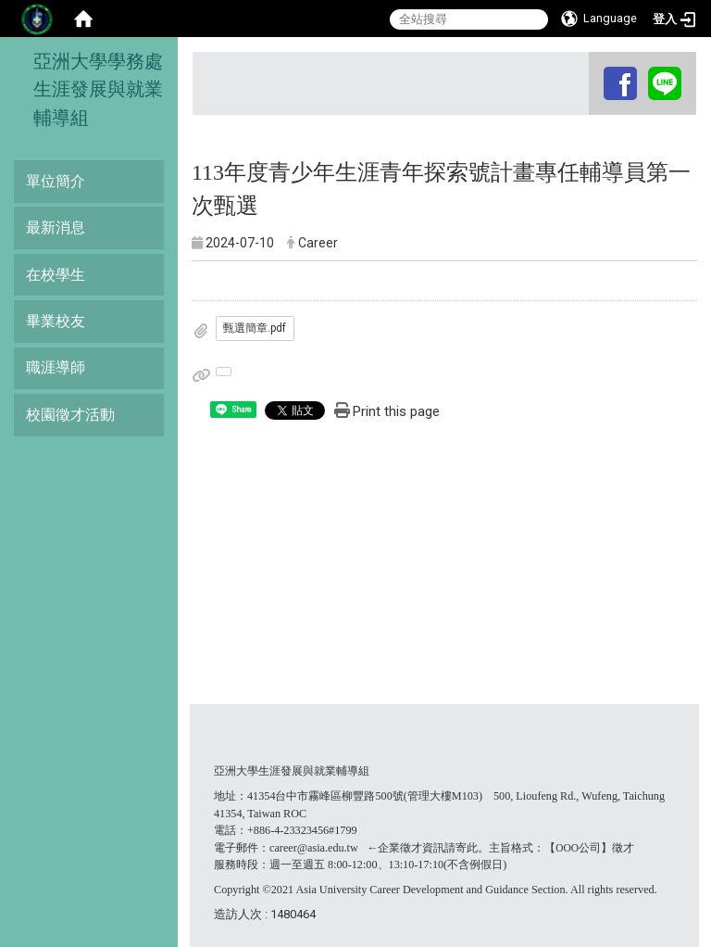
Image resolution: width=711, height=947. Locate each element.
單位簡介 (55, 181)
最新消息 (55, 227)
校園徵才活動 (70, 414)
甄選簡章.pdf (254, 328)
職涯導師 (55, 367)
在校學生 (55, 275)
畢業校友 (55, 321)
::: (591, 69)
